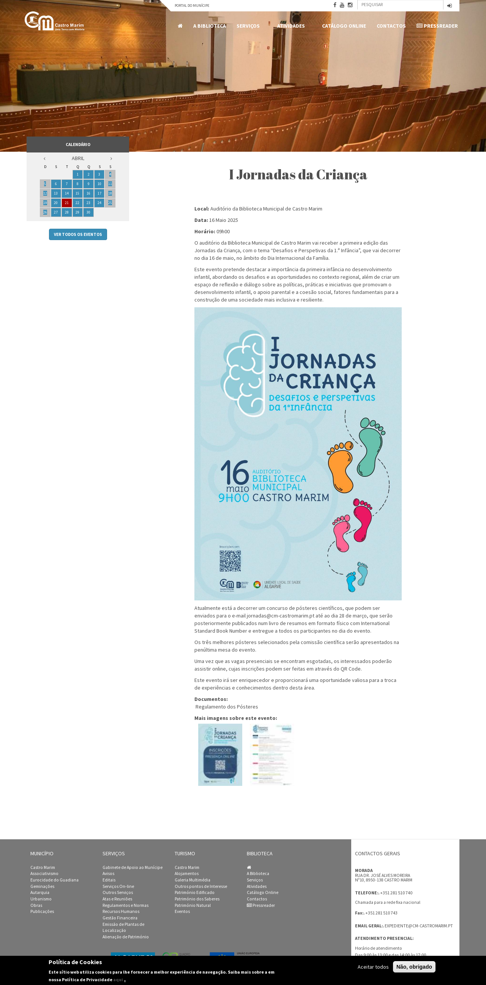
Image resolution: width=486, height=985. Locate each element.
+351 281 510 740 (396, 892)
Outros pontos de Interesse (201, 886)
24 (99, 202)
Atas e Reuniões (117, 899)
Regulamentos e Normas (125, 905)
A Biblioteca (209, 25)
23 (88, 202)
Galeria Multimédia (192, 880)
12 (45, 193)
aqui (118, 979)
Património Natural (193, 905)
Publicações (42, 911)
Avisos (108, 873)
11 (110, 183)
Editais (109, 880)
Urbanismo (41, 899)
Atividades (292, 26)
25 (110, 202)
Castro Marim (42, 867)
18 (110, 193)
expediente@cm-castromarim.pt (419, 925)
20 (56, 202)
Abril (78, 158)
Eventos (182, 911)
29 (77, 212)
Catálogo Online (344, 25)
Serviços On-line (118, 886)
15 (77, 193)
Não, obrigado (414, 967)
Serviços (249, 26)
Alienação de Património (126, 936)
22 (77, 202)
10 (99, 183)
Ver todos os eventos (78, 234)
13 (56, 193)
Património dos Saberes (197, 899)
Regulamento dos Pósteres (227, 706)
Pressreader (437, 25)
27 (56, 212)
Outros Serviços (118, 892)
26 (45, 212)
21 (67, 202)
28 (67, 212)
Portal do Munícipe (192, 5)
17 (99, 193)
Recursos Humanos (121, 911)
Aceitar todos (373, 966)
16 (88, 193)
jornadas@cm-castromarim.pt (280, 615)
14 (67, 193)
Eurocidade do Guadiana (54, 880)
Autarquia (39, 892)
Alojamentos (187, 873)
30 (88, 212)
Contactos (391, 25)
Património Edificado (195, 892)
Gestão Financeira (120, 918)
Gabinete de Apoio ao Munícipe (133, 867)
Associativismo (44, 873)
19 (45, 202)
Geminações (42, 886)
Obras (36, 905)
